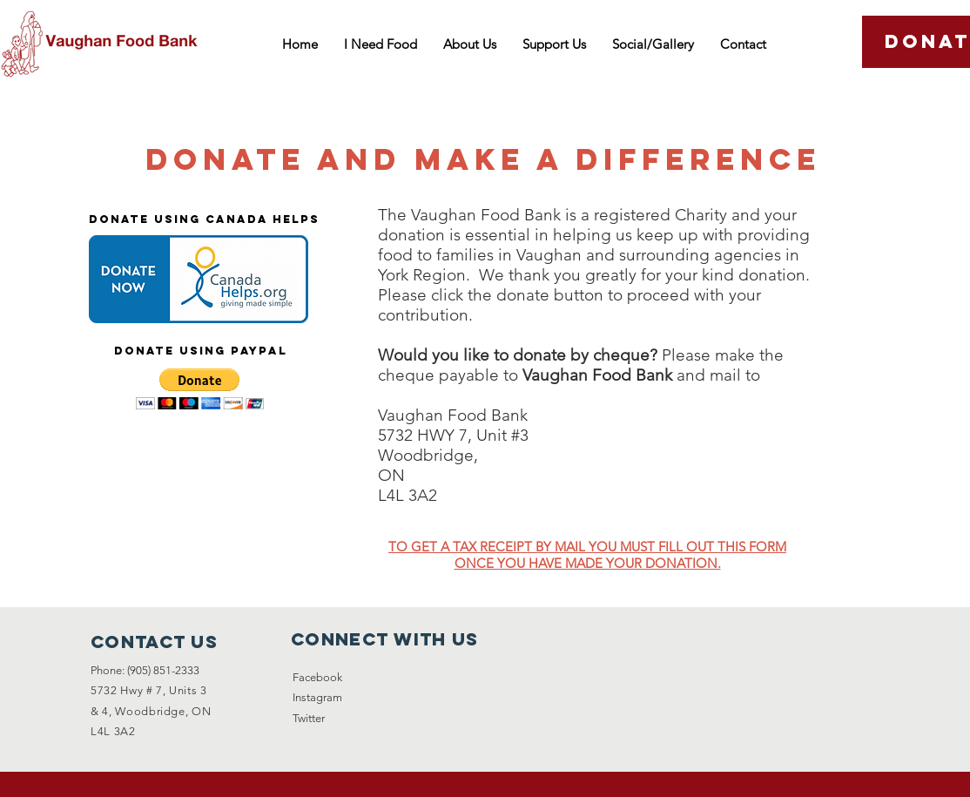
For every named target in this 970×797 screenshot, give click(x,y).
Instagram (317, 697)
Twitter (309, 718)
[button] (200, 388)
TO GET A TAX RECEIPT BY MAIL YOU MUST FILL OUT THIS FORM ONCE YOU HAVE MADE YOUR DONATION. (587, 554)
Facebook (317, 677)
